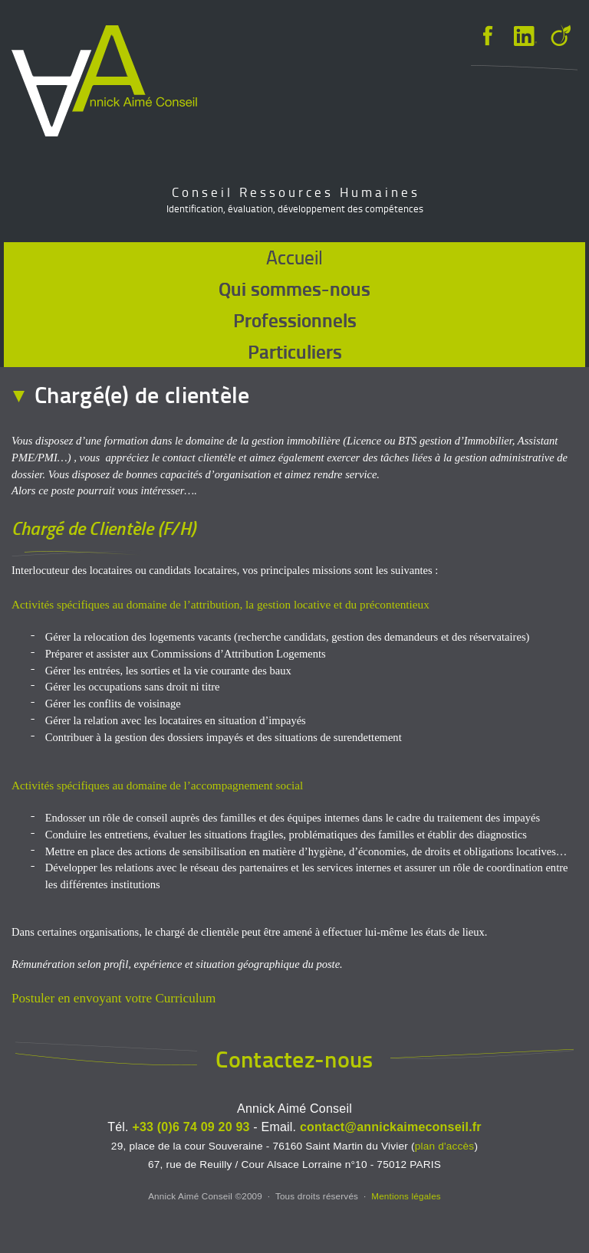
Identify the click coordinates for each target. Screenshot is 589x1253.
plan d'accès (445, 1146)
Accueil (294, 257)
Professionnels (295, 319)
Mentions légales (406, 1196)
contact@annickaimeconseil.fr (391, 1126)
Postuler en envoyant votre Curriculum (114, 998)
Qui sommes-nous (294, 288)
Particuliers (295, 351)
